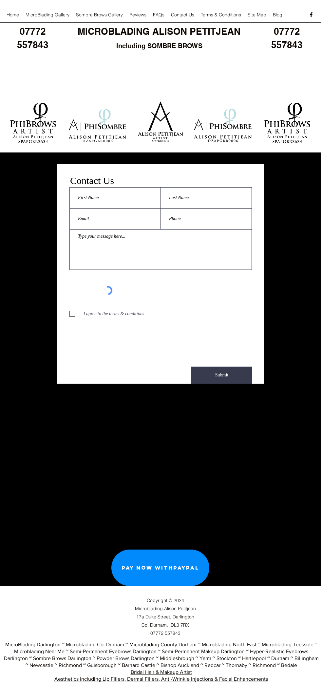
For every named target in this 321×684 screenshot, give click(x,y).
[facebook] (311, 14)
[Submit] (221, 375)
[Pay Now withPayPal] (160, 568)
